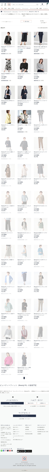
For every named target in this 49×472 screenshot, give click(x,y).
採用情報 (27, 429)
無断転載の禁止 (4, 442)
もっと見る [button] (24, 470)
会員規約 (39, 433)
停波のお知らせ (4, 437)
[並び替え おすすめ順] (44, 22)
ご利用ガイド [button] (43, 403)
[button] (2, 4)
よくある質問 (33, 406)
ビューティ (18, 8)
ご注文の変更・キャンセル (24, 418)
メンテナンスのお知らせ (6, 439)
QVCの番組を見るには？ (18, 439)
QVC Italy (32, 463)
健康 (41, 8)
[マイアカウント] (42, 4)
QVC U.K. (21, 463)
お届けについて (16, 431)
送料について (15, 429)
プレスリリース (28, 431)
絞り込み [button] (27, 21)
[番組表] (5, 4)
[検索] (37, 4)
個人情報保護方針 (41, 427)
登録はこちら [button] (12, 403)
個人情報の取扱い (41, 429)
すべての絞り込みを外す (43, 27)
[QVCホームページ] (1, 11)
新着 (5, 8)
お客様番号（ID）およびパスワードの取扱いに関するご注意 (6, 434)
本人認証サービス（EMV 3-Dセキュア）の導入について (6, 429)
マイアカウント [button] (24, 415)
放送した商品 (11, 8)
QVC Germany (26, 463)
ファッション (25, 8)
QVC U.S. (17, 463)
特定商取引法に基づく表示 (43, 431)
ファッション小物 (34, 8)
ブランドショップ (7, 11)
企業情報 (27, 427)
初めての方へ (15, 427)
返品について (15, 433)
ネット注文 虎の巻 (41, 406)
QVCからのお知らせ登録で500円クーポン (12, 406)
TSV (2, 8)
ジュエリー (45, 8)
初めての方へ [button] (31, 403)
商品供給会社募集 (28, 433)
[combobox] (24, 4)
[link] (1, 21)
